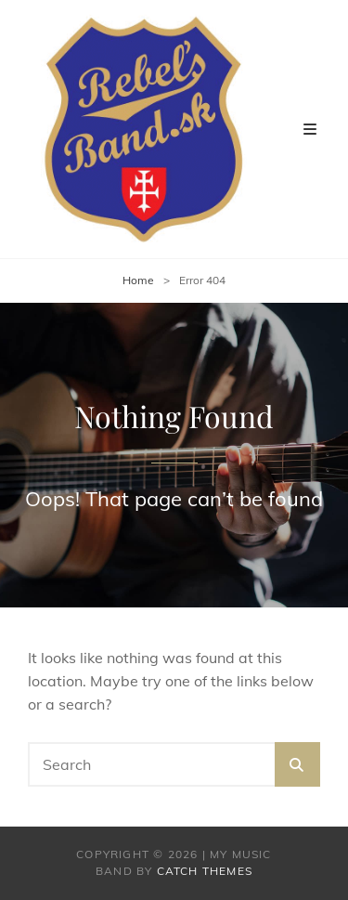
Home (138, 280)
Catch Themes (204, 871)
